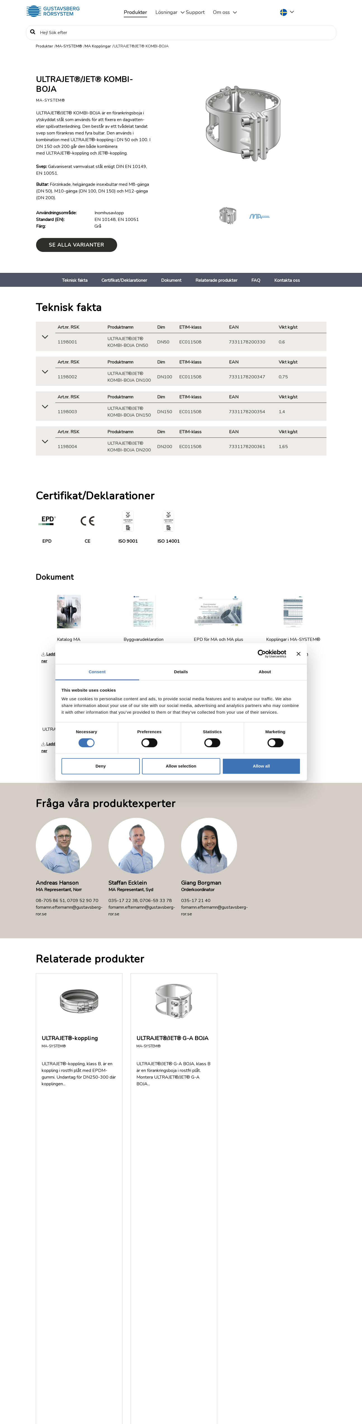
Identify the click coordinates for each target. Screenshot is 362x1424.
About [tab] (265, 671)
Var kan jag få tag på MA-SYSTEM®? (97, 1248)
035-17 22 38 (123, 901)
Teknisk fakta (74, 280)
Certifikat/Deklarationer (124, 280)
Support (195, 12)
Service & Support (284, 1356)
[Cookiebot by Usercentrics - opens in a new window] (261, 654)
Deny (101, 766)
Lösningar (166, 12)
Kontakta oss (287, 280)
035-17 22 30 (292, 1375)
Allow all (261, 766)
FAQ (255, 280)
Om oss (221, 12)
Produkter (135, 12)
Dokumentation (53, 1332)
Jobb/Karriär (49, 1359)
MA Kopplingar (98, 46)
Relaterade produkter (216, 280)
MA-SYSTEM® (69, 46)
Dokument (171, 280)
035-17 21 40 (195, 901)
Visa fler (50, 1274)
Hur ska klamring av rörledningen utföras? (105, 1196)
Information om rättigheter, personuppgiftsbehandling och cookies (95, 1412)
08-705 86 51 (50, 901)
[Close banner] (299, 654)
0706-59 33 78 (156, 901)
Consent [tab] (97, 671)
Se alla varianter (76, 245)
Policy (43, 1366)
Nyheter (46, 1352)
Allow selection (181, 766)
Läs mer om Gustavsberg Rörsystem (135, 1382)
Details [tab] (181, 671)
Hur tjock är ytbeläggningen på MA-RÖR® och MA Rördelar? (110, 1222)
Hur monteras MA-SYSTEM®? (89, 1174)
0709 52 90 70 (82, 901)
